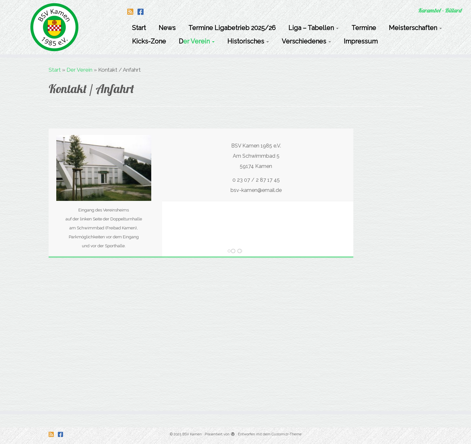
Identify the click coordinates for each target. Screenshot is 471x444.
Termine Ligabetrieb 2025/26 (232, 28)
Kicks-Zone (149, 41)
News (167, 28)
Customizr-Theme (286, 434)
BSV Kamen (192, 434)
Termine (363, 28)
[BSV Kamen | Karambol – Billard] (54, 27)
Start (139, 28)
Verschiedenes (306, 41)
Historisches (248, 41)
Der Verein (197, 41)
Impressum (361, 41)
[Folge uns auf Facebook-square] (142, 12)
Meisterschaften (415, 28)
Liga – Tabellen (313, 28)
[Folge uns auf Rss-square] (132, 12)
